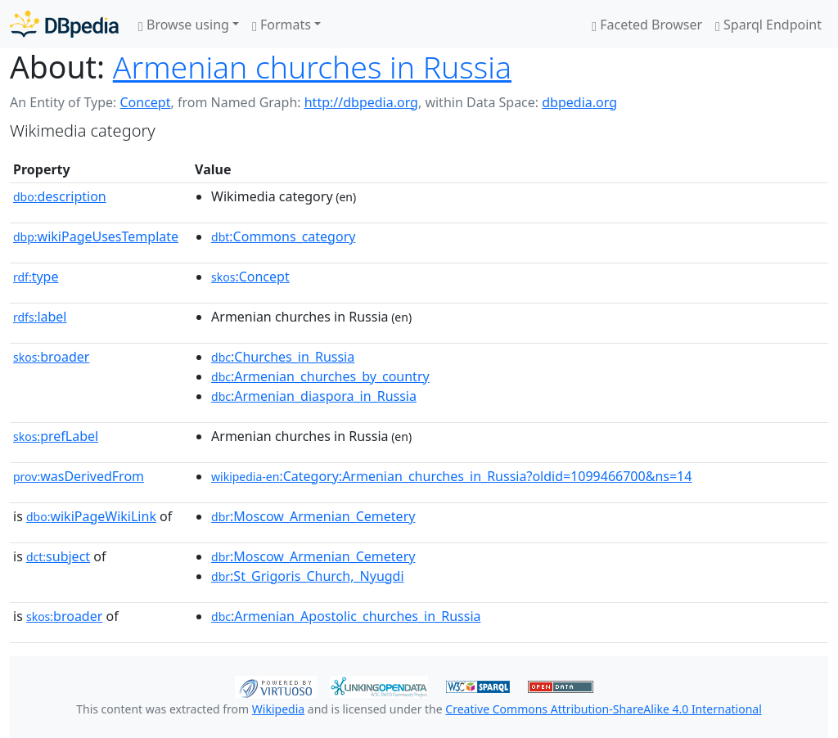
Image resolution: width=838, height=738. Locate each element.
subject (58, 556)
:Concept (250, 277)
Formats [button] (281, 25)
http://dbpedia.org (361, 102)
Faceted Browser (647, 25)
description (59, 196)
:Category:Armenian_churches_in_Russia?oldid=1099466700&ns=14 (451, 476)
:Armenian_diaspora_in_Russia (314, 396)
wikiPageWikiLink (91, 516)
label (40, 317)
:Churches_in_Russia (282, 357)
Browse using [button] (183, 25)
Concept (144, 102)
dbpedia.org (579, 102)
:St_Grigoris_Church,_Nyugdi (307, 576)
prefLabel (55, 436)
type (36, 277)
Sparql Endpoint (768, 25)
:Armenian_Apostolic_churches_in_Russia (345, 616)
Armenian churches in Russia (312, 67)
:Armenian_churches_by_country (320, 376)
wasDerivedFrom (78, 476)
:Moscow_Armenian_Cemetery (313, 516)
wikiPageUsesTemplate (95, 236)
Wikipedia (278, 709)
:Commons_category (283, 236)
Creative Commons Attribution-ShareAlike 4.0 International (603, 709)
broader (51, 357)
